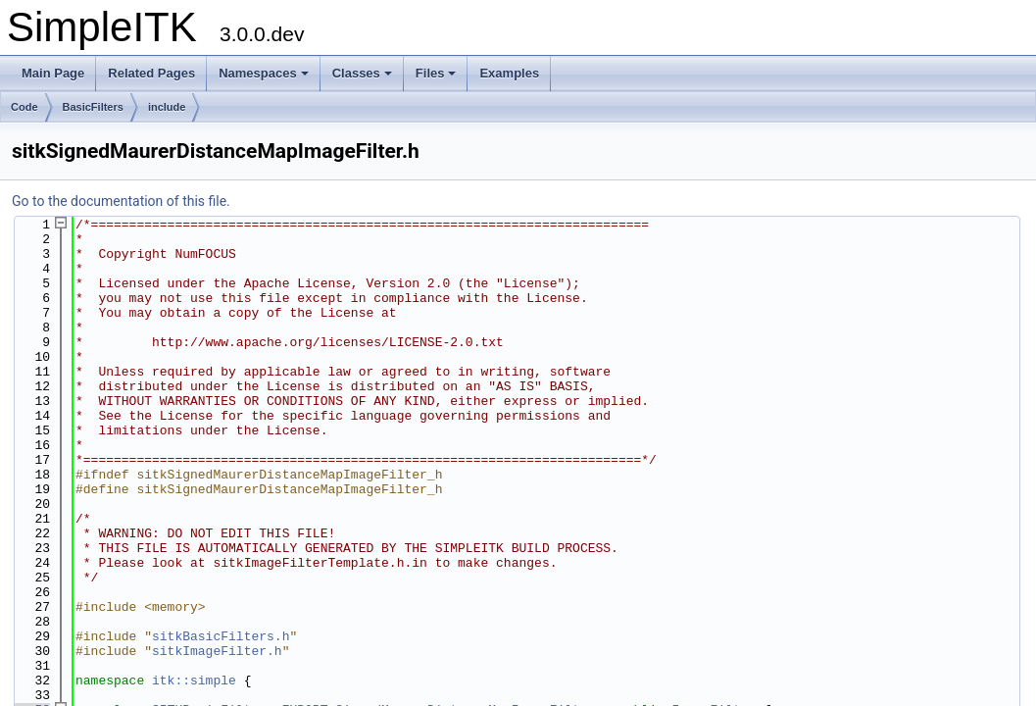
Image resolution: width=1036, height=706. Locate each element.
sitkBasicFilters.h (220, 608)
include (167, 107)
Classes (362, 73)
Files (436, 73)
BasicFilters (93, 107)
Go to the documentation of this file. (121, 201)
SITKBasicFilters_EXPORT (239, 676)
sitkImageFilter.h (217, 621)
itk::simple (194, 649)
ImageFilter (713, 676)
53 (31, 676)
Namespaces (264, 73)
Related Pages (151, 73)
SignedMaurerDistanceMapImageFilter (465, 676)
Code (24, 107)
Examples (509, 73)
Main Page (53, 73)
